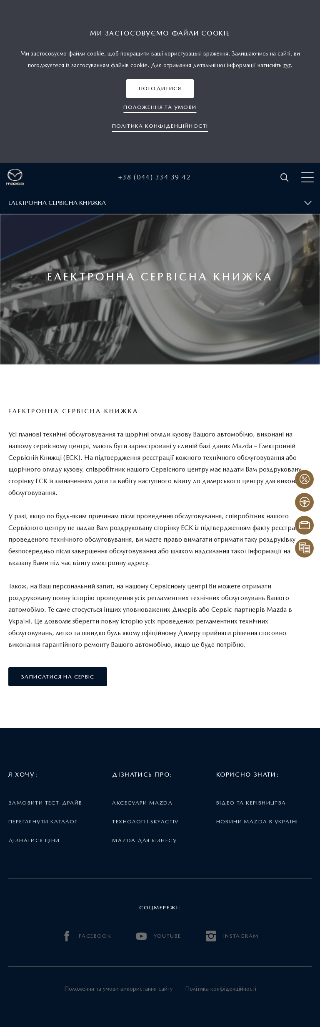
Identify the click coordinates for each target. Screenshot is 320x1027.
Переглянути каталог (43, 821)
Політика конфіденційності (220, 988)
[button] (160, 88)
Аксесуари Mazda (142, 803)
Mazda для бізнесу (144, 840)
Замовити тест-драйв (45, 803)
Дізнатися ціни (34, 840)
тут (286, 65)
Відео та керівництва (251, 803)
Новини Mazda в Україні (257, 821)
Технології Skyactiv (145, 821)
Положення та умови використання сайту (118, 988)
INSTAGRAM (232, 936)
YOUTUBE (158, 936)
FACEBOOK (87, 936)
